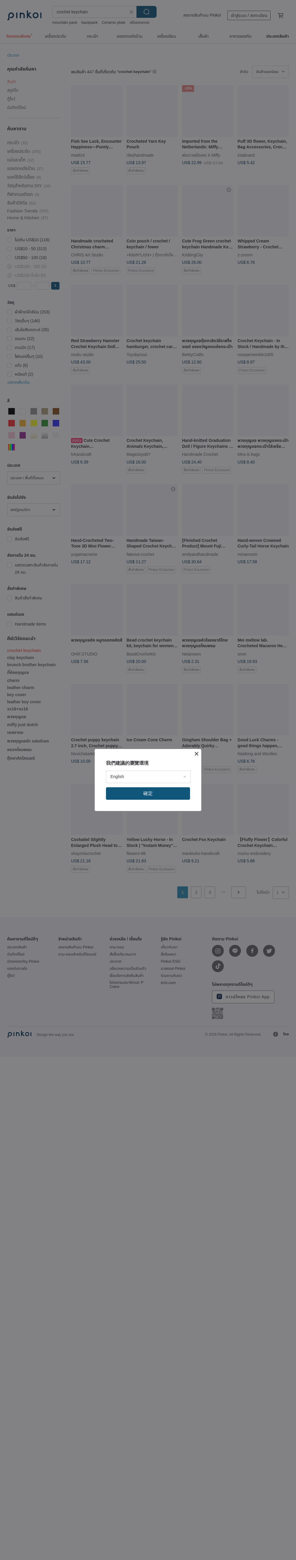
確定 (148, 793)
